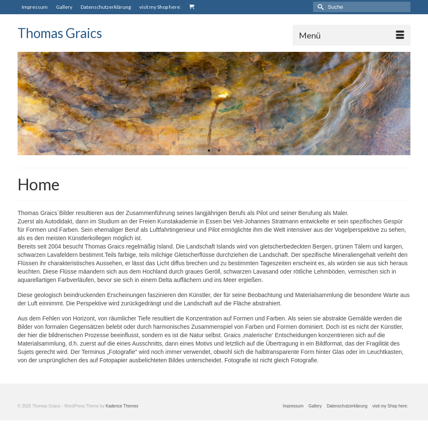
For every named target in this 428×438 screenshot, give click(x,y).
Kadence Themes (122, 406)
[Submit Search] (319, 7)
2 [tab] (219, 151)
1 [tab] (209, 151)
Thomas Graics (60, 33)
